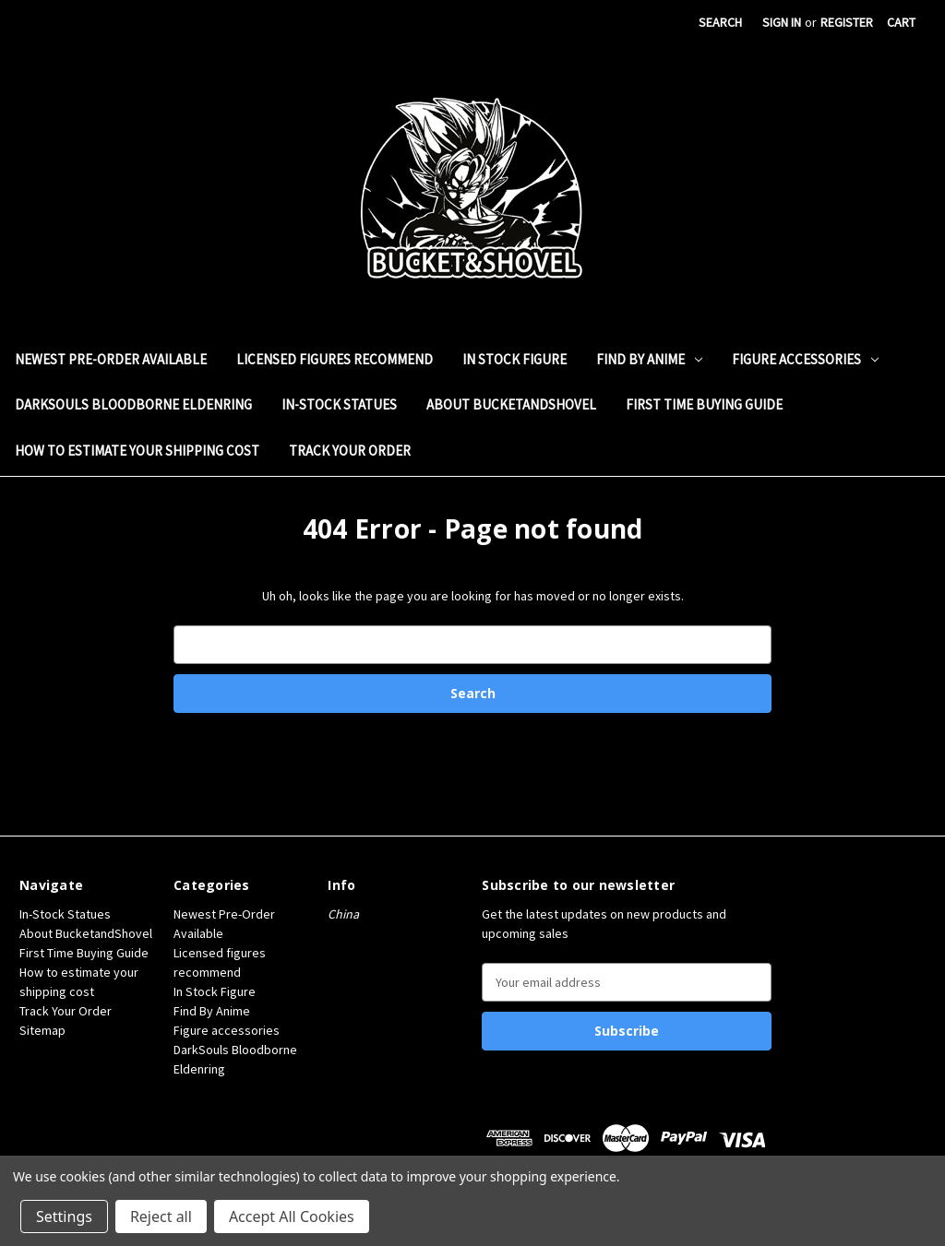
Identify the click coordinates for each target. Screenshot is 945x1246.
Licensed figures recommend (334, 359)
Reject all (161, 1216)
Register (846, 22)
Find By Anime (649, 359)
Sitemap (42, 1030)
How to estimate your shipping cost (137, 450)
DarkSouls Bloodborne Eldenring (133, 404)
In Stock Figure (514, 359)
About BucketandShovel (511, 404)
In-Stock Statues (339, 404)
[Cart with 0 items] (901, 22)
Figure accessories (805, 359)
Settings (64, 1216)
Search (720, 22)
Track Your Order (350, 450)
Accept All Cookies (291, 1216)
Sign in (781, 22)
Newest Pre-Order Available (111, 359)
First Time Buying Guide (704, 404)
